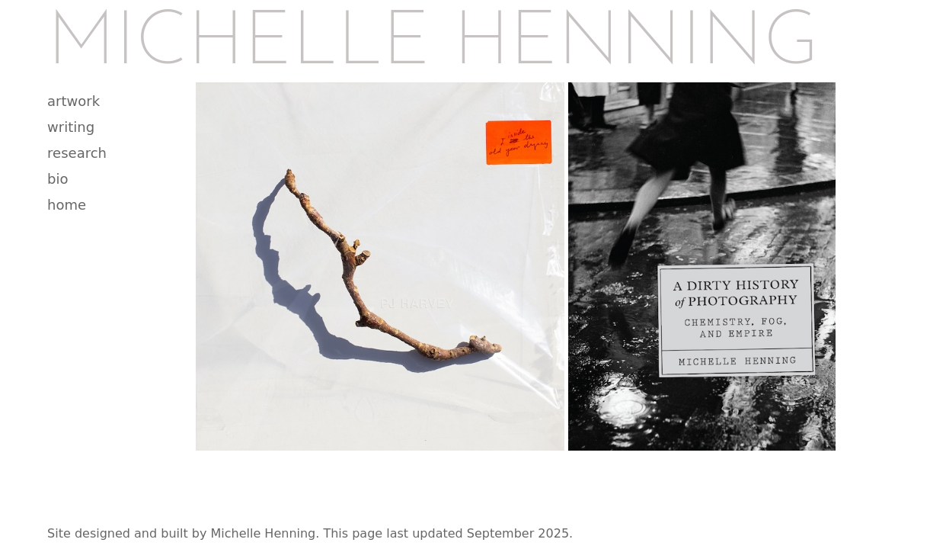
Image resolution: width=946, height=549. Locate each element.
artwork (73, 101)
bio (57, 179)
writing (70, 127)
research (77, 153)
